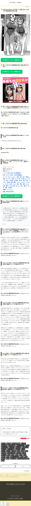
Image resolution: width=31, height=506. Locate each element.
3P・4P (3, 443)
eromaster (9, 428)
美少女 (20, 180)
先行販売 (10, 187)
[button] (23, 466)
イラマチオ (4, 445)
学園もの (28, 176)
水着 (4, 185)
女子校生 (16, 180)
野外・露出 (13, 182)
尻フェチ (18, 185)
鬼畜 (4, 178)
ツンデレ (3, 449)
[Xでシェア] (8, 466)
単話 (21, 176)
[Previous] (1, 503)
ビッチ (14, 184)
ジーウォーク (10, 189)
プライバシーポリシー (16, 496)
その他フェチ (24, 178)
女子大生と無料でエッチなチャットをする (15, 484)
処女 (24, 176)
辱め (18, 184)
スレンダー (8, 178)
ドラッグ (23, 182)
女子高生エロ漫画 (11, 452)
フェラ (18, 182)
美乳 (21, 184)
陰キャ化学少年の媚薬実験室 (14, 173)
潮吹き (25, 185)
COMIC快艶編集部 (18, 175)
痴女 (24, 180)
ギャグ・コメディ (12, 176)
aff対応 (11, 180)
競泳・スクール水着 (10, 185)
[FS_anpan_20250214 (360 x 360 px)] (15, 102)
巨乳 (27, 180)
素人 (22, 185)
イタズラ (23, 443)
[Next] (5, 503)
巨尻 (13, 178)
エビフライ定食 (9, 175)
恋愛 (24, 184)
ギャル (27, 184)
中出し (7, 180)
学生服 (8, 182)
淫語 (6, 187)
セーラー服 (17, 178)
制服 (18, 176)
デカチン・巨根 (8, 184)
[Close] (8, 504)
